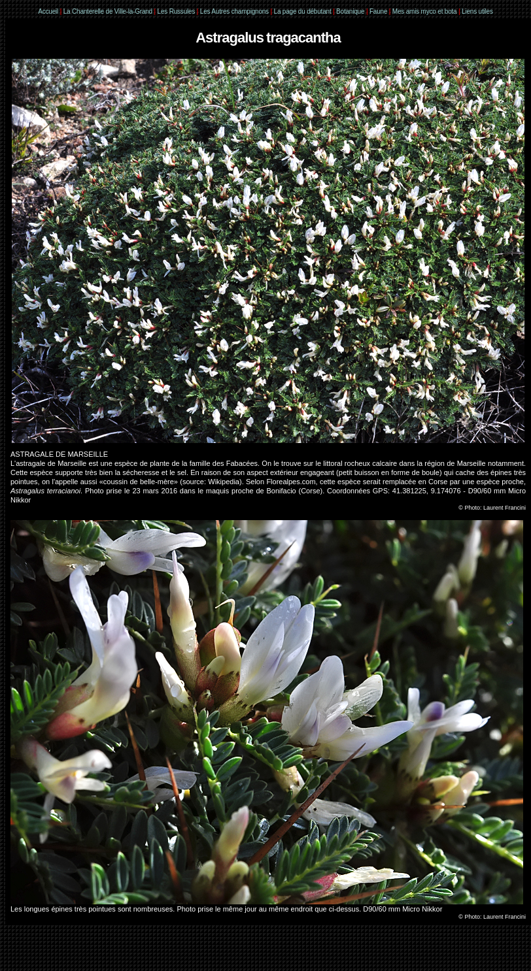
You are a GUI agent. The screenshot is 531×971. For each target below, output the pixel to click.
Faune (378, 11)
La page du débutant (303, 11)
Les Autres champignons (234, 11)
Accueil (48, 11)
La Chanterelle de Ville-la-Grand (108, 11)
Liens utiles (477, 11)
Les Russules (177, 11)
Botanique (350, 11)
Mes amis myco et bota (424, 11)
